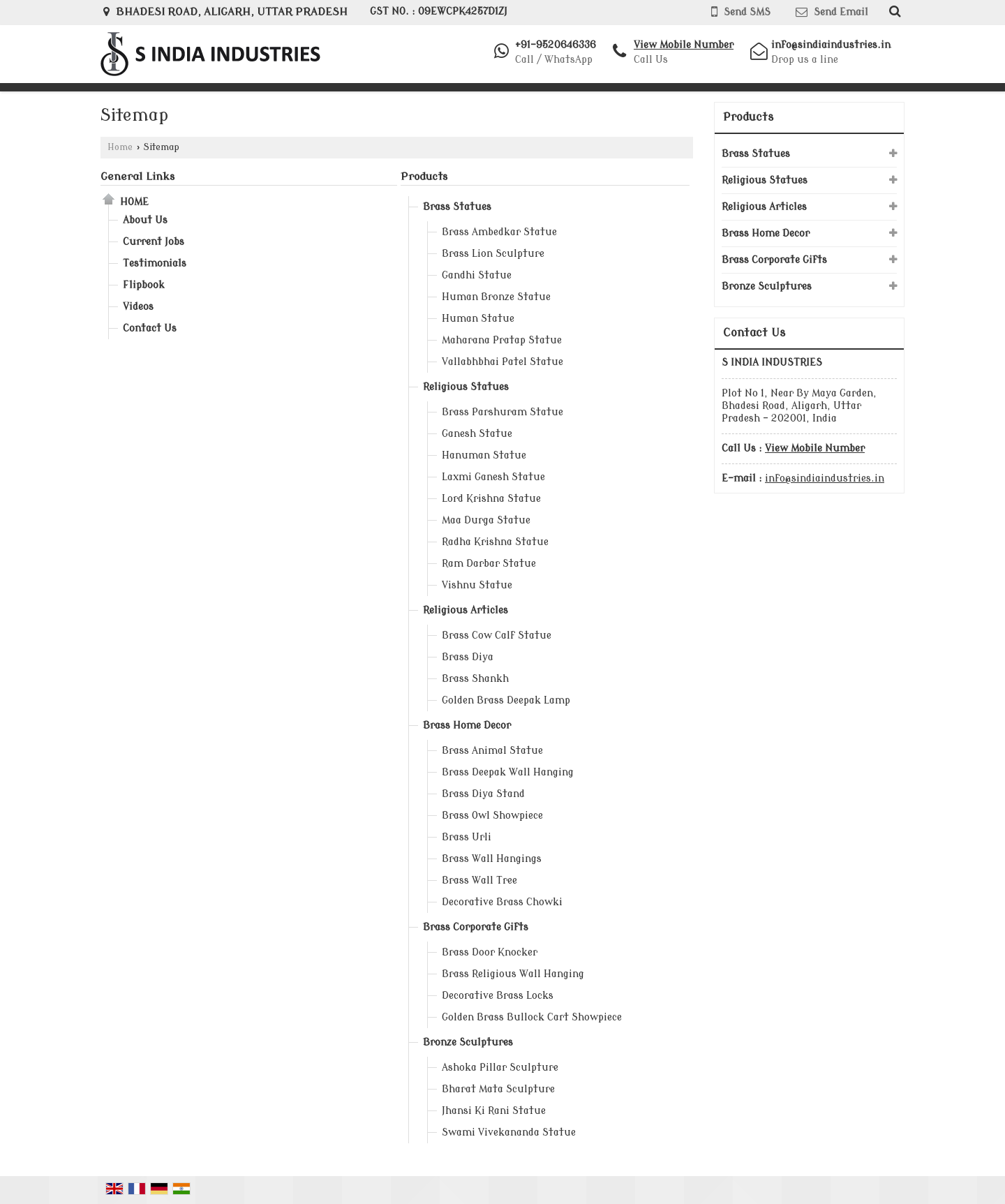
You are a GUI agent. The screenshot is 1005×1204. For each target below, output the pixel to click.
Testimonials (154, 263)
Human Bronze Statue (496, 297)
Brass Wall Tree (479, 880)
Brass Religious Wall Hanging (513, 974)
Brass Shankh (475, 679)
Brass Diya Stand (483, 794)
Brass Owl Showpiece (492, 815)
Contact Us (150, 328)
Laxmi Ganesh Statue (493, 477)
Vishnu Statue (477, 585)
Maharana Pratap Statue (502, 340)
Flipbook (144, 285)
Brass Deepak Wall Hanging (508, 772)
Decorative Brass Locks (497, 995)
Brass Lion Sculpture (493, 253)
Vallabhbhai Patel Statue (502, 362)
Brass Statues (457, 207)
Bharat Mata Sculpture (498, 1089)
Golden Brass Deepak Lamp (506, 700)
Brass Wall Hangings (492, 859)
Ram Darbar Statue (489, 563)
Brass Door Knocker (489, 952)
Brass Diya (467, 657)
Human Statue (478, 318)
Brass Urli (466, 837)
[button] (684, 45)
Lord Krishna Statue (491, 498)
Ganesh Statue (477, 434)
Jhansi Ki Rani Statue (494, 1111)
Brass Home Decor (467, 725)
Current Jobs (153, 242)
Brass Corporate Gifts (475, 927)
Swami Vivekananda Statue (509, 1132)
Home (120, 147)
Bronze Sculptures (468, 1042)
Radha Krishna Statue (495, 542)
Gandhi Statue (477, 275)
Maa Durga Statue (486, 520)
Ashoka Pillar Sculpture (500, 1067)
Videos (138, 307)
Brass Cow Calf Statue (496, 635)
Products (424, 176)
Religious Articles (465, 610)
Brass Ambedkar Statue (499, 232)
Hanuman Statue (484, 455)
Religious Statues (466, 387)
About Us (145, 220)
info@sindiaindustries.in (831, 45)
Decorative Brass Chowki (502, 902)
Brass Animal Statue (492, 750)
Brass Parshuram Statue (502, 412)
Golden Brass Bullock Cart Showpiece (532, 1017)
